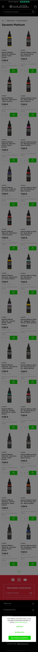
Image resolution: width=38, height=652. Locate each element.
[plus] (8, 71)
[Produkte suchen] (18, 12)
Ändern (4, 67)
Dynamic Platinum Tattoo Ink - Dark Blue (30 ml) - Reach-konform (28, 456)
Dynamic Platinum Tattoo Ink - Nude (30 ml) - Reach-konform (28, 233)
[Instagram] (19, 580)
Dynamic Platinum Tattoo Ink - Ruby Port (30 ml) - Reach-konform (8, 144)
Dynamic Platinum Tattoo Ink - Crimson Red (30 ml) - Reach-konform (8, 502)
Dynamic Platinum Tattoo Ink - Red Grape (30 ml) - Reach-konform (28, 143)
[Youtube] (25, 580)
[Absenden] (31, 593)
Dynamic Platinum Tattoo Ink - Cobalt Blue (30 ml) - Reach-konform (28, 547)
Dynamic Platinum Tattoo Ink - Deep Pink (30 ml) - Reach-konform (28, 410)
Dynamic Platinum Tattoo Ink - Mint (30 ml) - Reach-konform (28, 277)
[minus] (2, 71)
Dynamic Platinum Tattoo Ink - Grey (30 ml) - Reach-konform (9, 366)
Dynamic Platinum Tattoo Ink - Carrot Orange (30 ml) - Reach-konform (28, 501)
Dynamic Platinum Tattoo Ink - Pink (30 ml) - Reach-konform (9, 233)
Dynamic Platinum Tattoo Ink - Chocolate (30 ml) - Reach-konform (9, 548)
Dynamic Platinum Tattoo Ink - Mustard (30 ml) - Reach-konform (9, 277)
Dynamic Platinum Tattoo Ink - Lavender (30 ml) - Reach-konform (8, 321)
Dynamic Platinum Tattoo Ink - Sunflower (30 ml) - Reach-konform (9, 55)
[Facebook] (12, 580)
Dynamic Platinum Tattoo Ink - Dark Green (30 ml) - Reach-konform (9, 457)
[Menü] (4, 7)
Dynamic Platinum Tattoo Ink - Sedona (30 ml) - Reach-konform (28, 99)
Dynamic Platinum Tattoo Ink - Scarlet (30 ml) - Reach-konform (28, 54)
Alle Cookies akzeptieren (19, 638)
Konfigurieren (19, 632)
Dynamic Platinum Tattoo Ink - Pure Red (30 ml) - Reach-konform (28, 189)
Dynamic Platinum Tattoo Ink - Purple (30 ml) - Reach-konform (9, 189)
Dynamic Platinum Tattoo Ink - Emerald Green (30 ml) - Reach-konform (9, 411)
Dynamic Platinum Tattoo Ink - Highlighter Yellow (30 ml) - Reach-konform (28, 321)
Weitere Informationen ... (21, 622)
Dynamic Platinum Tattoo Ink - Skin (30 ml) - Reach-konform (9, 99)
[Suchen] (33, 12)
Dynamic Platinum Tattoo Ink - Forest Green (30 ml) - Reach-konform (28, 366)
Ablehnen (19, 626)
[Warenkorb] (35, 7)
